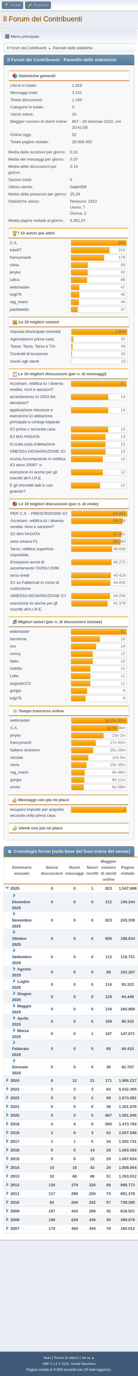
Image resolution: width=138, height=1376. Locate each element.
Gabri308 (78, 187)
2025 (15, 888)
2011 (15, 1193)
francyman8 (20, 257)
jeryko (15, 272)
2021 (15, 1106)
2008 (15, 1220)
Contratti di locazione (29, 354)
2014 (15, 1167)
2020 (15, 1115)
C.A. (14, 242)
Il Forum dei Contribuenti (42, 19)
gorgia (15, 690)
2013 (15, 1176)
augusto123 (20, 683)
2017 (15, 1141)
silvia (14, 265)
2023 (15, 1089)
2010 (15, 1202)
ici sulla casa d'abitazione (32, 444)
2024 (15, 1080)
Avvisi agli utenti (24, 361)
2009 (15, 1211)
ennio (15, 787)
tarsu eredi (19, 575)
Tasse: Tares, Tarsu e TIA (32, 346)
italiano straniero (25, 750)
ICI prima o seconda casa (32, 429)
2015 (15, 1159)
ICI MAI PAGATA (25, 436)
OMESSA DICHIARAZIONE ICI (38, 451)
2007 (15, 1228)
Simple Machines (83, 1363)
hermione (18, 639)
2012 (15, 1185)
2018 (15, 1132)
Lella (14, 676)
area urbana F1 (24, 541)
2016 (15, 1150)
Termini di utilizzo (66, 1357)
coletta (16, 668)
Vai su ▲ (88, 1357)
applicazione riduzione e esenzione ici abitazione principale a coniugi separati (35, 416)
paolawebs (19, 309)
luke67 (16, 250)
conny (15, 653)
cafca (15, 279)
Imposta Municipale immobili (35, 331)
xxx (13, 646)
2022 (15, 1098)
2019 (15, 1124)
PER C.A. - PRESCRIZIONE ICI (38, 513)
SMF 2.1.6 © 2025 (55, 1363)
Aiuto (47, 1357)
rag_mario (19, 302)
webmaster (20, 287)
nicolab (16, 757)
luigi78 (16, 294)
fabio (14, 661)
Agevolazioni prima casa (32, 339)
